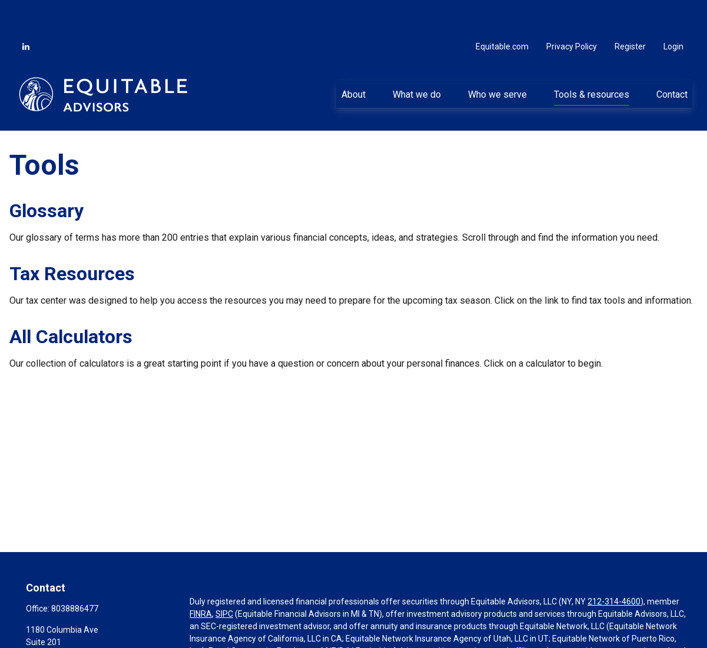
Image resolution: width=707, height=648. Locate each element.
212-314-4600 (613, 566)
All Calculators (70, 302)
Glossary (46, 176)
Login (673, 11)
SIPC (224, 579)
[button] (353, 59)
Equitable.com (502, 11)
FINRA (201, 579)
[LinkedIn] (26, 12)
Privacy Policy (571, 11)
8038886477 (74, 574)
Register (630, 11)
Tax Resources (72, 239)
